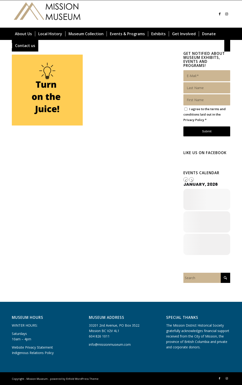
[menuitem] (23, 34)
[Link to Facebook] (219, 13)
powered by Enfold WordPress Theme (74, 379)
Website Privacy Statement (32, 347)
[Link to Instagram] (226, 13)
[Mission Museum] (47, 14)
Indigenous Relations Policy (33, 352)
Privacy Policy (193, 120)
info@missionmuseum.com (110, 344)
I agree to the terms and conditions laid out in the (204, 114)
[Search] (227, 46)
